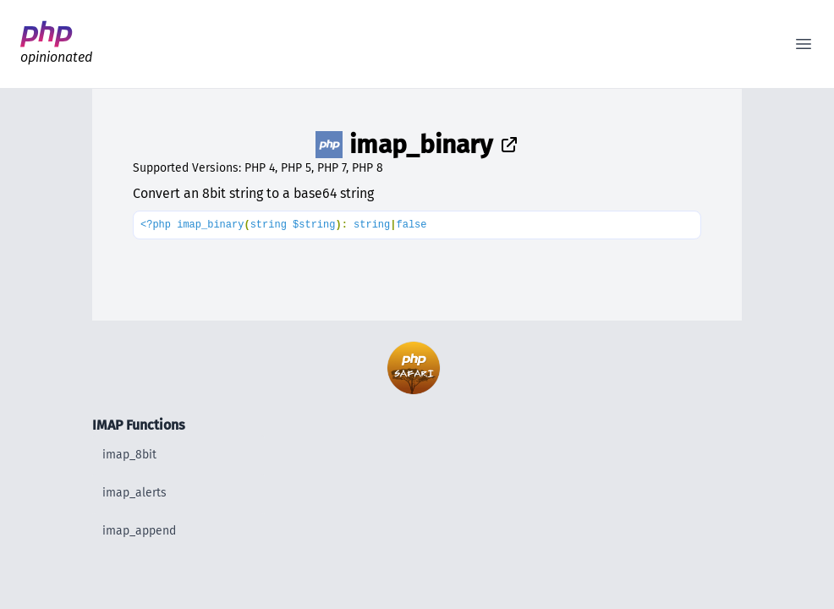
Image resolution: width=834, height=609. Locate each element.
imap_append (139, 531)
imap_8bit (129, 454)
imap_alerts (134, 493)
